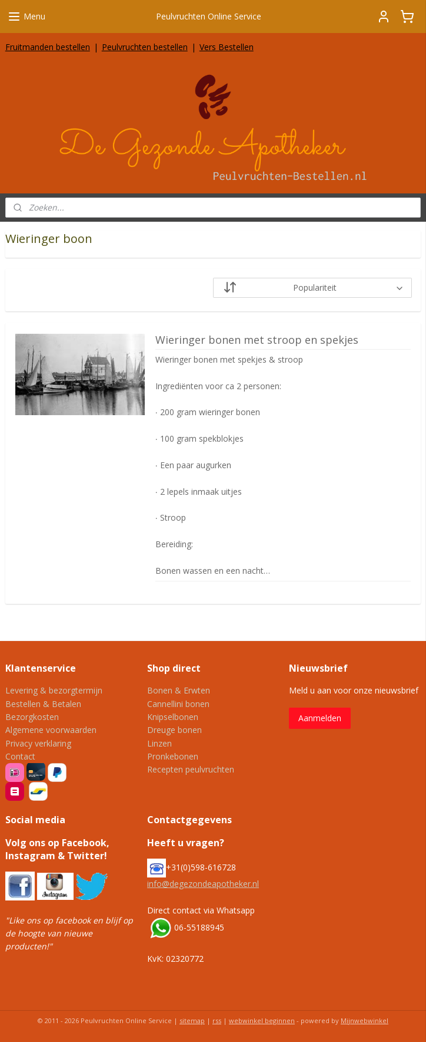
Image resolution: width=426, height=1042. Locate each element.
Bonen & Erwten (178, 690)
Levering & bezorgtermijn (53, 690)
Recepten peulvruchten (190, 769)
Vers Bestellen (226, 46)
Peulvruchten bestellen (145, 46)
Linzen (159, 743)
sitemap (192, 1020)
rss (216, 1020)
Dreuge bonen (174, 729)
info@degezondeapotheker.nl (203, 883)
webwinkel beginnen (262, 1020)
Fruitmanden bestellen (47, 46)
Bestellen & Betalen (43, 703)
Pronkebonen (172, 756)
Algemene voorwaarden (50, 729)
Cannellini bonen (178, 703)
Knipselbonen (172, 716)
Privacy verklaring (38, 743)
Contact (20, 756)
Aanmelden (319, 718)
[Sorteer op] (312, 287)
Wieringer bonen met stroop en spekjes (256, 340)
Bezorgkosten (32, 716)
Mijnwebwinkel (364, 1020)
